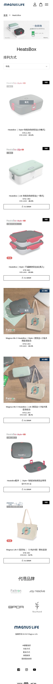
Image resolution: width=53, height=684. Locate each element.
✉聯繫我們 (26, 645)
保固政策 (26, 655)
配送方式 (26, 652)
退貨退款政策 (26, 659)
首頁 (5, 15)
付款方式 (26, 649)
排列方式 (10, 57)
